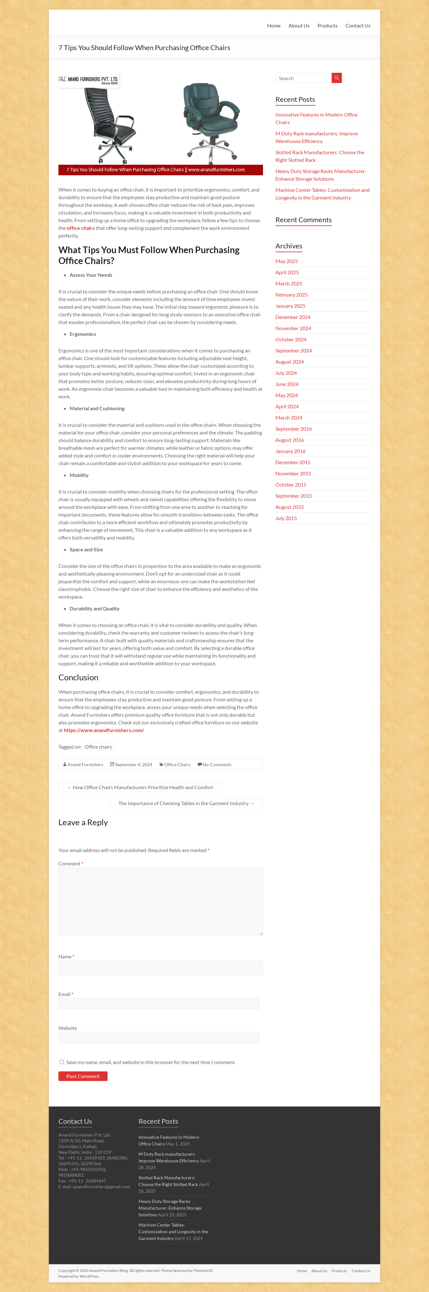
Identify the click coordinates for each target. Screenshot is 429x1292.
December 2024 (293, 317)
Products (328, 25)
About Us (299, 25)
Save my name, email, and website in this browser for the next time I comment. (151, 1062)
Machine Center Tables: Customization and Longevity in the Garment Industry (173, 1231)
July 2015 (286, 518)
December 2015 (293, 462)
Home (274, 25)
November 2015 (293, 473)
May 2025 (286, 261)
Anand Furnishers (85, 764)
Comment (70, 863)
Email (65, 994)
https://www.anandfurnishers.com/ (104, 730)
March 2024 (288, 417)
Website (67, 1028)
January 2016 (290, 451)
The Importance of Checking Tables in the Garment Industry (186, 803)
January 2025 (290, 306)
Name (66, 956)
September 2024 (293, 350)
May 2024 (286, 395)
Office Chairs (177, 764)
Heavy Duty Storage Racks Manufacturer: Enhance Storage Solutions (170, 1207)
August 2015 (289, 507)
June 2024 (286, 384)
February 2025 (291, 294)
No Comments (217, 764)
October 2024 (290, 339)
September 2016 (293, 429)
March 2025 (288, 283)
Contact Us (358, 25)
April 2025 (287, 272)
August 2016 (289, 440)
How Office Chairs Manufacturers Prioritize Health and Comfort (140, 787)
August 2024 (289, 362)
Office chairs (98, 747)
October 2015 (290, 484)
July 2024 (286, 373)
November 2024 (293, 328)
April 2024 (287, 406)
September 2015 (293, 496)
